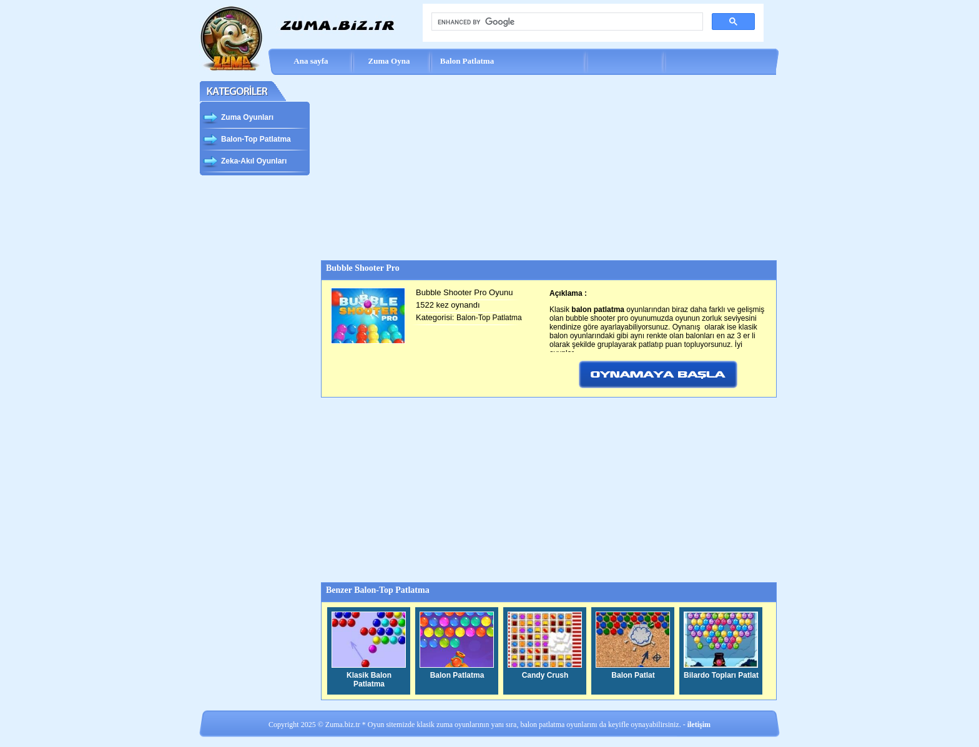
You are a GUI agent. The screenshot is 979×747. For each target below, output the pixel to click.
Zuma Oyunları (237, 118)
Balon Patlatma (467, 61)
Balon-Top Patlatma (246, 140)
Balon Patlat (632, 675)
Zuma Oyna (389, 61)
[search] (566, 21)
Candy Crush (545, 675)
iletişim (699, 724)
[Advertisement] (548, 168)
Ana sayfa (310, 61)
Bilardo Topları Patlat (721, 675)
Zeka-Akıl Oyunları (244, 162)
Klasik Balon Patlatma (369, 679)
